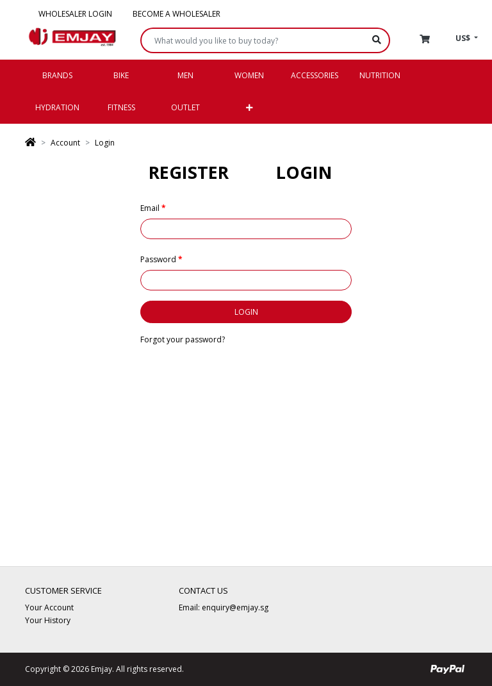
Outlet (185, 107)
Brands (57, 75)
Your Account (49, 607)
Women (249, 75)
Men (185, 75)
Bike (121, 75)
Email (150, 208)
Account (65, 142)
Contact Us (203, 590)
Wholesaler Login (75, 13)
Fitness (121, 107)
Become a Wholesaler (176, 13)
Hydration (57, 107)
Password (158, 259)
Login (105, 142)
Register (189, 172)
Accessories (314, 75)
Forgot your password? (182, 339)
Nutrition (379, 75)
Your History (47, 620)
